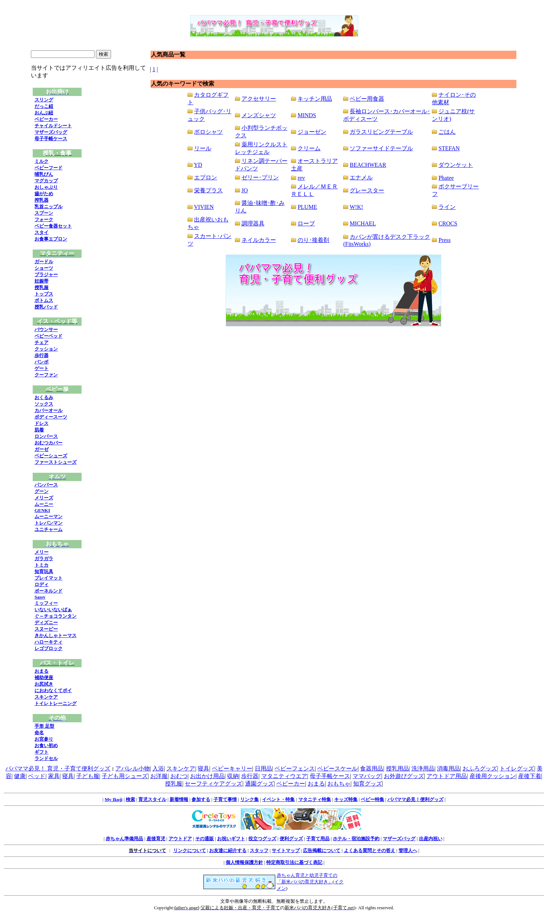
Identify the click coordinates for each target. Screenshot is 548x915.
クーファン (46, 375)
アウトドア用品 (447, 776)
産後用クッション (493, 776)
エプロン (205, 177)
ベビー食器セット (53, 226)
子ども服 (87, 776)
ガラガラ (43, 558)
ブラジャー (46, 274)
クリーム (309, 148)
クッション (46, 349)
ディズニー (46, 622)
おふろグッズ (479, 768)
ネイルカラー (258, 240)
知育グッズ (367, 784)
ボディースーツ (50, 417)
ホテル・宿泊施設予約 (356, 838)
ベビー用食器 (367, 99)
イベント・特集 (278, 799)
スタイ (41, 232)
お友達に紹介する (228, 850)
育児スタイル (152, 799)
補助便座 (43, 677)
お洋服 (158, 776)
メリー (41, 552)
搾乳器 (41, 200)
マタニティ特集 (314, 799)
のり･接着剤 (313, 240)
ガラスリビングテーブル (381, 132)
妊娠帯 (41, 281)
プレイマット (48, 578)
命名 (39, 732)
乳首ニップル (48, 206)
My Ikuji (113, 799)
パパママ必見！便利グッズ (415, 799)
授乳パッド (46, 307)
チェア (41, 342)
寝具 (203, 768)
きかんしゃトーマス (55, 635)
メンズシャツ (258, 115)
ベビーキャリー (232, 768)
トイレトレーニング (55, 703)
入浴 (158, 768)
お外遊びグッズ (404, 776)
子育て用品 (318, 838)
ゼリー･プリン (260, 177)
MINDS (307, 115)
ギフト (41, 752)
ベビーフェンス (295, 768)
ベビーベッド (48, 336)
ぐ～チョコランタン (55, 616)
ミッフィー (46, 603)
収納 (233, 776)
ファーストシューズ (55, 462)
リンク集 (249, 799)
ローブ (306, 223)
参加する (201, 799)
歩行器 (41, 355)
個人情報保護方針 (244, 862)
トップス (43, 294)
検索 (130, 799)
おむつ (179, 776)
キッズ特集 (346, 799)
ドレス (41, 423)
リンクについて (189, 850)
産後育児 (156, 838)
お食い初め (46, 745)
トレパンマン (48, 523)
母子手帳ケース (50, 138)
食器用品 (371, 768)
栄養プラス (208, 190)
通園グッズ (259, 784)
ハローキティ (48, 642)
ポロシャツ (208, 132)
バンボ (41, 362)
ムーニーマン (48, 516)
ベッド (36, 776)
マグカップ (46, 180)
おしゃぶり (46, 187)
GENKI (42, 510)
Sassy (39, 597)
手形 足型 (44, 726)
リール (202, 148)
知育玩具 (43, 571)
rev (301, 178)
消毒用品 (448, 768)
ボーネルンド (48, 591)
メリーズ (43, 497)
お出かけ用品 (207, 776)
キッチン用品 (315, 99)
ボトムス (43, 300)
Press (444, 240)
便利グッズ (291, 838)
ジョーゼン (312, 132)
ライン (447, 207)
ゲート (41, 368)
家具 (54, 776)
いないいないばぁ (53, 609)
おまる (41, 671)
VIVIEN (204, 207)
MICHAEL (363, 223)
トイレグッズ (516, 768)
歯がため (43, 193)
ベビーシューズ (50, 455)
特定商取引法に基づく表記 (294, 862)
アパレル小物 (132, 768)
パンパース (46, 485)
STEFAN (449, 148)
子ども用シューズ (125, 776)
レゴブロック (48, 648)
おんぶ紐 (43, 112)
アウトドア (180, 838)
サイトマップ (286, 850)
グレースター (367, 190)
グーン (41, 491)
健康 (20, 776)
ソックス (43, 404)
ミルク (41, 161)
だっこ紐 (43, 106)
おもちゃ (338, 784)
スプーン (43, 213)
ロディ (41, 584)
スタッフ (259, 850)
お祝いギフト (231, 838)
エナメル (361, 177)
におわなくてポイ (53, 690)
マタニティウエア (284, 776)
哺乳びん (43, 174)
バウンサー (46, 329)
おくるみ (43, 397)
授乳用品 (397, 768)
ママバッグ (367, 776)
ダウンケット (455, 165)
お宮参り (43, 739)
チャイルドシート (53, 125)
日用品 (263, 768)
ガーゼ (41, 449)
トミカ (41, 565)
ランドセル (46, 758)
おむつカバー (48, 442)
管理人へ (408, 850)
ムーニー (43, 504)
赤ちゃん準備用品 (124, 838)
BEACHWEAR (368, 165)
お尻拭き (43, 684)
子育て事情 (225, 799)
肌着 (39, 430)
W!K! (356, 207)
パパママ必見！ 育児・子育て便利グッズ (57, 768)
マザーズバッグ (50, 132)
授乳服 (41, 287)
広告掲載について (321, 850)
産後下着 (529, 776)
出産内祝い (430, 838)
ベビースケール (337, 768)
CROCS (447, 223)
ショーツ (43, 268)
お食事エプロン (50, 239)
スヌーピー (46, 629)
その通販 (204, 838)
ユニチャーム (48, 529)
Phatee (446, 178)
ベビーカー (46, 119)
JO (244, 190)
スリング (43, 99)
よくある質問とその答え (369, 850)
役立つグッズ (262, 838)
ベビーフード (48, 167)
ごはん (447, 132)
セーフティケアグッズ (213, 784)
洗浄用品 (422, 768)
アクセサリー (258, 99)
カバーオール (48, 410)
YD (198, 165)
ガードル (43, 261)
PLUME (307, 207)
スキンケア (46, 697)
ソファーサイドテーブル (381, 148)
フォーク (43, 219)
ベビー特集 (372, 799)
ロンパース (46, 436)
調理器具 (252, 223)
